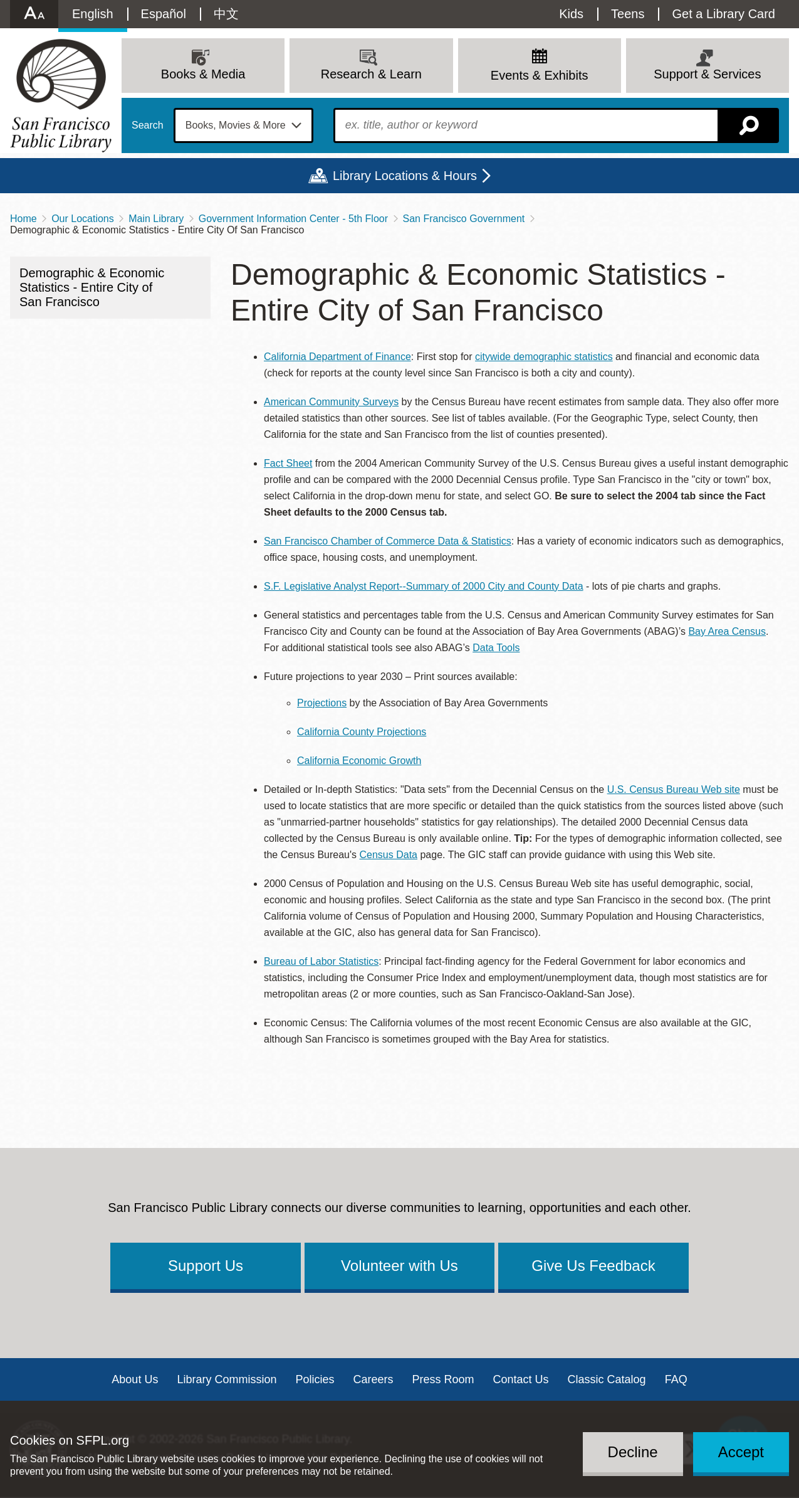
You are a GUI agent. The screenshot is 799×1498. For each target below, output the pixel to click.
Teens (627, 14)
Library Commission (226, 1379)
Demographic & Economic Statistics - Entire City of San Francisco (91, 287)
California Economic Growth (359, 760)
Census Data (388, 854)
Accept (741, 1451)
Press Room (443, 1379)
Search (148, 125)
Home (23, 218)
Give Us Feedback (593, 1265)
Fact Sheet (288, 463)
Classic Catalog (607, 1379)
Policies (314, 1379)
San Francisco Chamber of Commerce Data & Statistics (387, 541)
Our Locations (82, 218)
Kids (571, 14)
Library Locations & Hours (405, 176)
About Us (135, 1379)
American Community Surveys (331, 401)
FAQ (676, 1379)
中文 (226, 14)
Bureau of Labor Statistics (321, 961)
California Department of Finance (337, 356)
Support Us (205, 1265)
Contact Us (521, 1379)
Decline (633, 1451)
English (92, 14)
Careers (373, 1379)
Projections (322, 703)
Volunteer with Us (399, 1265)
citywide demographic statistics (544, 356)
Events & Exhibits (539, 75)
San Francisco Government (464, 218)
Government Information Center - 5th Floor (293, 218)
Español (163, 14)
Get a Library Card (723, 14)
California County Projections (361, 731)
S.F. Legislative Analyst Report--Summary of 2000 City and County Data (423, 586)
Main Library (156, 218)
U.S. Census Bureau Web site (673, 789)
